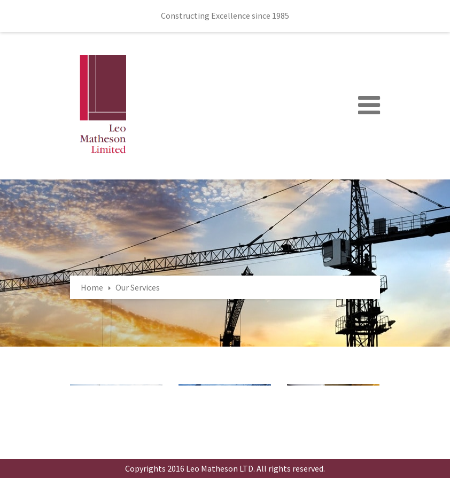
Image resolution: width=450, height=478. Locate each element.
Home (92, 287)
